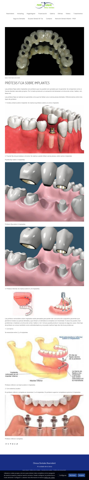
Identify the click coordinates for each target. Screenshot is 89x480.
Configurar (62, 475)
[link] (44, 5)
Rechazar (73, 475)
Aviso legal (26, 470)
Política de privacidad (59, 470)
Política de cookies (35, 470)
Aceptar (81, 475)
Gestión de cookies (46, 470)
